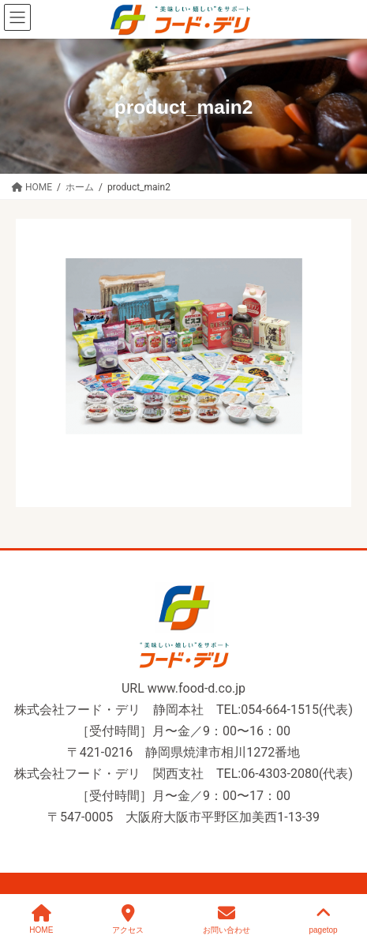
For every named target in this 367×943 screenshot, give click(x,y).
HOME (41, 919)
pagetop (323, 919)
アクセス (128, 919)
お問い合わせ (226, 919)
